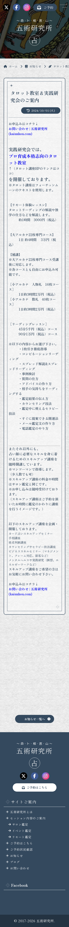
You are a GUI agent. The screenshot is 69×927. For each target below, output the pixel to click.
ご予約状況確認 (21, 849)
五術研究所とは (21, 812)
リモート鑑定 (22, 837)
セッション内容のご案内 (28, 818)
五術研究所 (34, 27)
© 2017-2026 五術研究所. (34, 920)
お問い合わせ (20, 868)
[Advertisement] (34, 667)
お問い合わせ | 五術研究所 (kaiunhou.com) (28, 131)
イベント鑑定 (22, 830)
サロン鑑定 (20, 824)
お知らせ (16, 855)
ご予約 (45, 7)
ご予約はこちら (37, 787)
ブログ (15, 862)
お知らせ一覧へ (34, 719)
